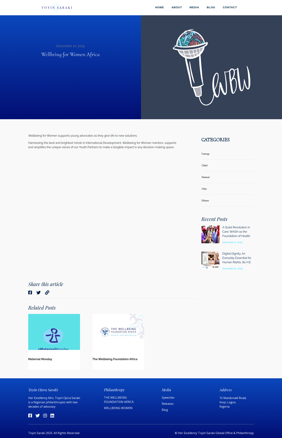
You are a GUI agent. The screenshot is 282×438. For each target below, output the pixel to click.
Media (194, 7)
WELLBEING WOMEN (118, 408)
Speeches (168, 398)
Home (159, 7)
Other (204, 188)
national (205, 177)
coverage (205, 153)
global (204, 165)
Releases (168, 404)
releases (205, 200)
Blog (211, 7)
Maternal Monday (40, 359)
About (177, 7)
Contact (230, 7)
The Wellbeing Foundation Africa (115, 359)
